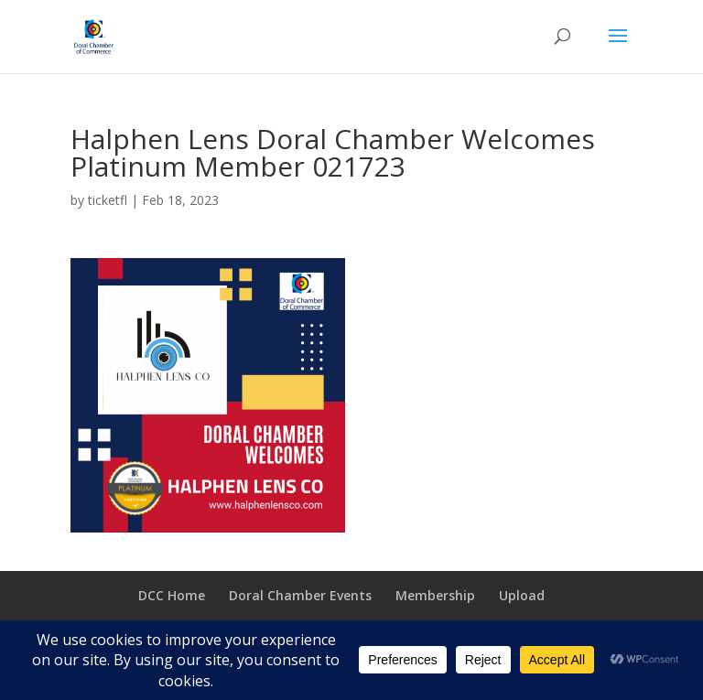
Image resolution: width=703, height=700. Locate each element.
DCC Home (171, 595)
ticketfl (107, 200)
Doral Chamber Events (300, 595)
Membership (435, 595)
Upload (522, 595)
